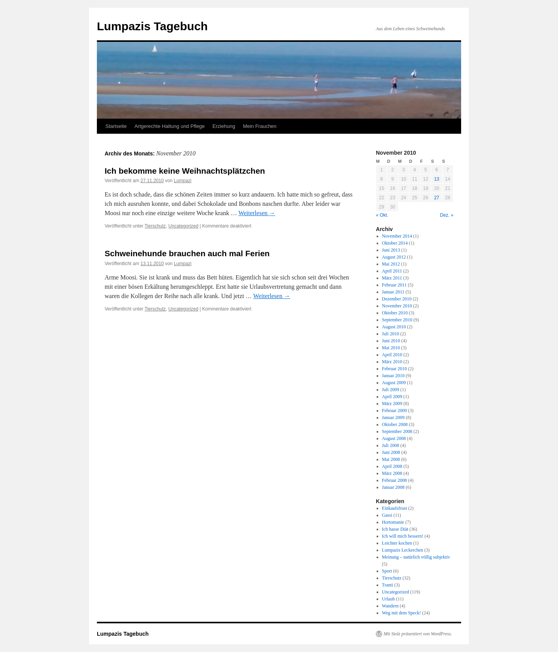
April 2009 (392, 396)
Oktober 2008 (395, 424)
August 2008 (394, 438)
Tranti (387, 585)
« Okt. (382, 215)
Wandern (390, 606)
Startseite (116, 126)
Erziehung (223, 126)
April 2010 (392, 354)
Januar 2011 (393, 292)
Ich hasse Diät (395, 529)
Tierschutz (155, 226)
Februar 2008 (394, 480)
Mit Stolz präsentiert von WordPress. (418, 633)
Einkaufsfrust (394, 508)
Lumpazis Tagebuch (152, 26)
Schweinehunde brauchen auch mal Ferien (187, 253)
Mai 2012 (391, 264)
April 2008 (392, 466)
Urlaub (388, 599)
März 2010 (392, 361)
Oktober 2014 (395, 243)
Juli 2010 (390, 333)
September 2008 (397, 431)
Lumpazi (182, 180)
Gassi (387, 515)
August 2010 (394, 326)
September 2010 (397, 320)
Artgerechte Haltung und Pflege (169, 126)
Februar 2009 (394, 410)
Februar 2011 (394, 285)
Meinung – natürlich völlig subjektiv (416, 557)
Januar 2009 (393, 417)
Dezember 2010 (397, 299)
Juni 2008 (391, 452)
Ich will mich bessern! (403, 536)
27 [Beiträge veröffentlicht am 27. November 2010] (436, 197)
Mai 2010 (391, 347)
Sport (387, 571)
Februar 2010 (394, 368)
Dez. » (446, 215)
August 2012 (394, 257)
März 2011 (392, 278)
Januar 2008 (393, 487)
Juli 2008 (390, 445)
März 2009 (392, 403)
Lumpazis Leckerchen (402, 550)
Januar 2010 (393, 375)
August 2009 (394, 382)
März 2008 (392, 473)
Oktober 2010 (395, 313)
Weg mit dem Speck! (401, 613)
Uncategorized (183, 226)
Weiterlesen (256, 213)
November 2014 (397, 236)
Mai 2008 (391, 459)
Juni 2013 (391, 250)
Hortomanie (393, 522)
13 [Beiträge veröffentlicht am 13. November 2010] (436, 179)
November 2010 (397, 306)
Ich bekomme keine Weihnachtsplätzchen (185, 170)
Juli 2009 (390, 389)
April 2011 (392, 271)
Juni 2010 (391, 340)
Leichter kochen (397, 543)
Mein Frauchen (260, 126)
